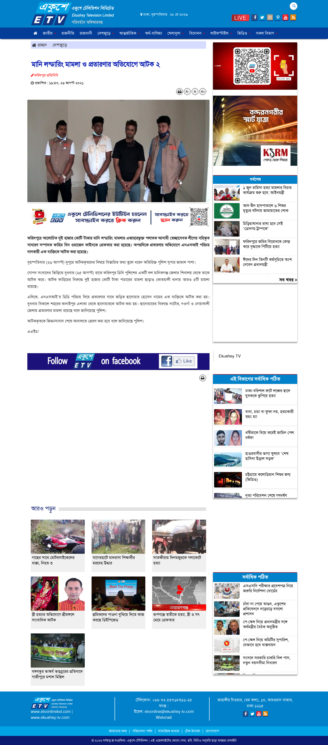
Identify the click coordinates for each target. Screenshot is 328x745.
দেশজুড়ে (60, 45)
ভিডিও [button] (244, 33)
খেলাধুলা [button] (175, 33)
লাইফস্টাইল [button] (221, 33)
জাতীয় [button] (49, 33)
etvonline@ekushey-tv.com (169, 711)
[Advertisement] (118, 448)
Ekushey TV (230, 356)
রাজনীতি (68, 33)
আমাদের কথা (118, 731)
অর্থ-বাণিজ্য (153, 33)
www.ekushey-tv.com (50, 717)
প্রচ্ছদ (39, 45)
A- (187, 91)
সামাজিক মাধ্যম (168, 731)
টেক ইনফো (193, 731)
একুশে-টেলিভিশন (137, 740)
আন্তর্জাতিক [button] (129, 33)
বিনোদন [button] (197, 33)
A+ (203, 91)
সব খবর (288, 280)
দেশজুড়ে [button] (105, 33)
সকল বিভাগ (266, 33)
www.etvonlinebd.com (51, 711)
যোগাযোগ (212, 731)
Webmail (164, 717)
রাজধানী (86, 33)
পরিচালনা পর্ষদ (142, 731)
